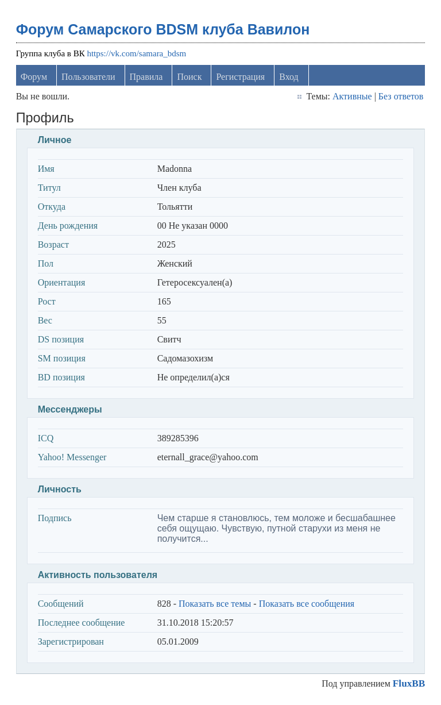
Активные (352, 96)
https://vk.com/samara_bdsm (136, 53)
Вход (289, 77)
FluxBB (409, 683)
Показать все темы (215, 603)
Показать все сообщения (307, 603)
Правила (146, 77)
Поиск (189, 77)
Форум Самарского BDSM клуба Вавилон (163, 29)
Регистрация (240, 77)
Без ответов (400, 96)
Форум (34, 77)
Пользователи (88, 77)
